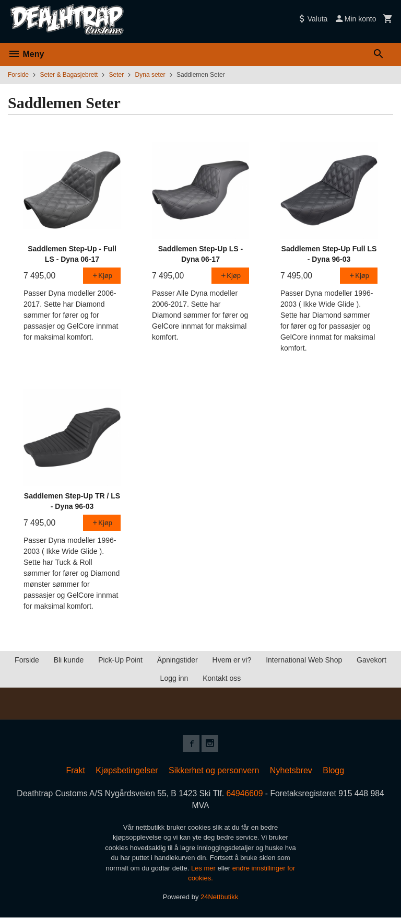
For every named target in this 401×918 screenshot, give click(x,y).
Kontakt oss (222, 678)
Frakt (75, 770)
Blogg (333, 770)
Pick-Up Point (120, 660)
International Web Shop (304, 660)
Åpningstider (177, 660)
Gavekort (371, 660)
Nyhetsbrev (291, 770)
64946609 (245, 793)
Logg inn (174, 678)
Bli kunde (69, 660)
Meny (26, 54)
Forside (18, 74)
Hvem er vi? (232, 660)
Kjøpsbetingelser (127, 770)
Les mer (204, 869)
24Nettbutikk (219, 897)
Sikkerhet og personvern (214, 770)
